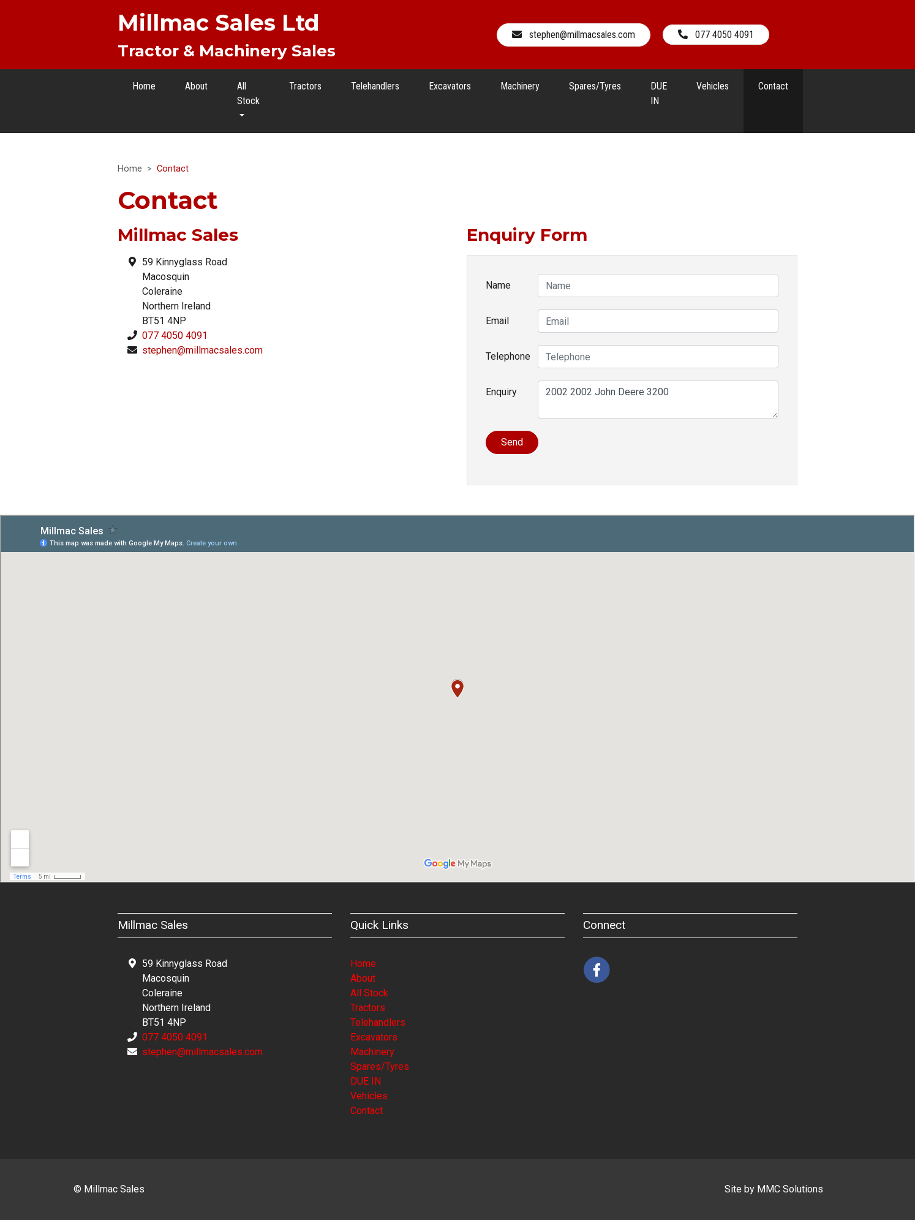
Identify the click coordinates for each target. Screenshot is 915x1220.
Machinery (520, 86)
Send (512, 442)
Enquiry (501, 392)
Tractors (305, 86)
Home (144, 86)
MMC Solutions (790, 1189)
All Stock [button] (248, 93)
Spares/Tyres (595, 86)
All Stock (369, 993)
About (196, 86)
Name (498, 285)
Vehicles (712, 86)
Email (497, 321)
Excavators (450, 86)
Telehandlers (375, 86)
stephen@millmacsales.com (202, 350)
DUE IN (658, 93)
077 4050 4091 (175, 335)
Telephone (507, 356)
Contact (773, 86)
